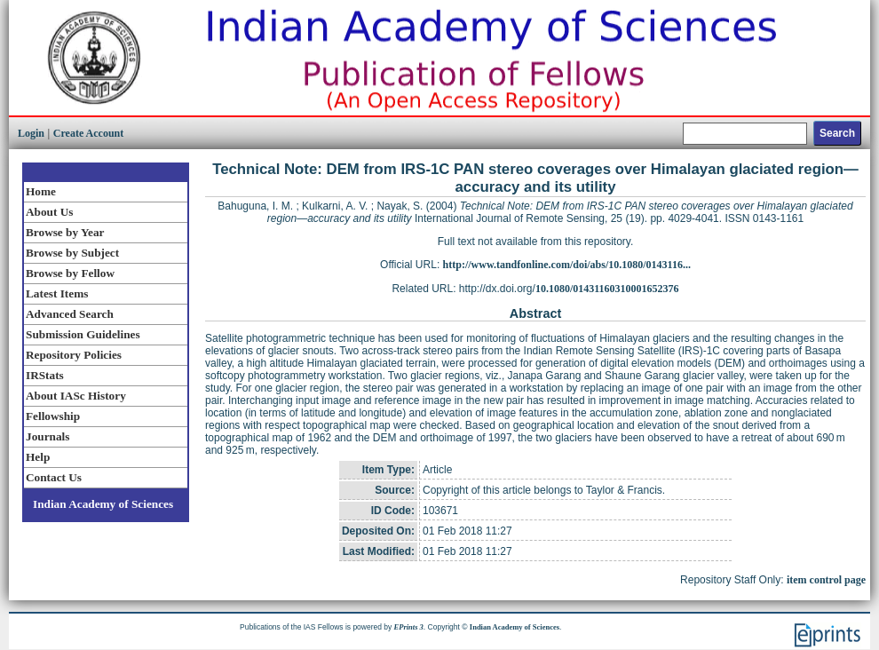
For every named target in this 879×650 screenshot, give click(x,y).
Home (41, 191)
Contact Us (54, 477)
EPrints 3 (409, 626)
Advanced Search (70, 314)
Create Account (88, 133)
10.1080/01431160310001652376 (607, 288)
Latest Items (57, 293)
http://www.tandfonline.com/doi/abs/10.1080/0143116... (567, 264)
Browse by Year (65, 232)
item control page (826, 580)
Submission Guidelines (83, 334)
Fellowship (53, 416)
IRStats (45, 375)
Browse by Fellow (70, 273)
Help (38, 457)
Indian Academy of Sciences (103, 504)
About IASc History (76, 395)
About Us (49, 211)
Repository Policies (74, 354)
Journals (47, 436)
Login (31, 133)
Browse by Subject (72, 252)
